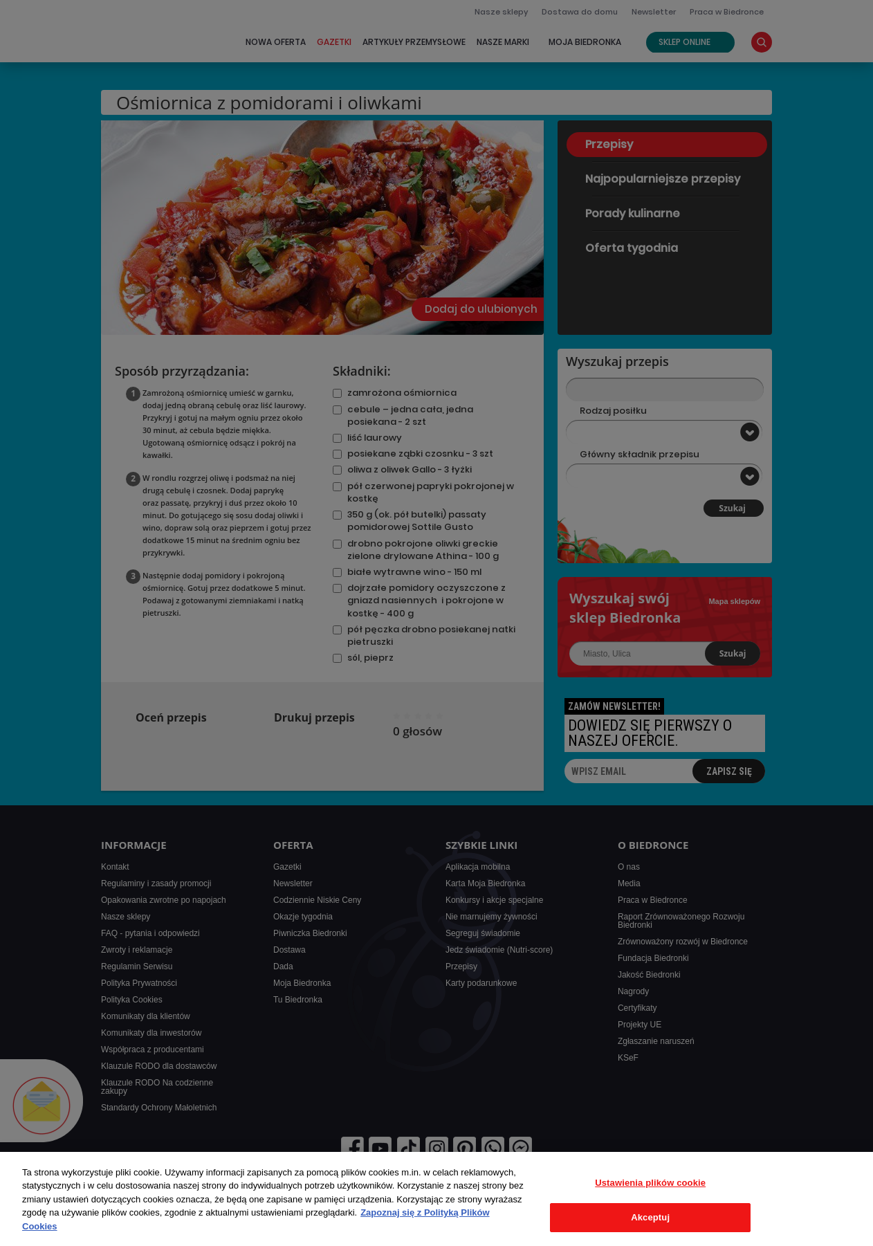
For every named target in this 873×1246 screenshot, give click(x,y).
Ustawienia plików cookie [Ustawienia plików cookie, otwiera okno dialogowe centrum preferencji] (650, 1183)
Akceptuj (650, 1217)
